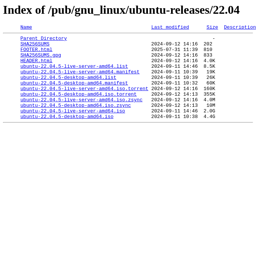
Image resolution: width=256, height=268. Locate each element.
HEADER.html (36, 67)
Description (240, 28)
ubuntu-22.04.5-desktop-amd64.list (68, 87)
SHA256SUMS (35, 47)
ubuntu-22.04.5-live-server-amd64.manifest (80, 80)
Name (26, 28)
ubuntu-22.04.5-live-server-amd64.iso (72, 127)
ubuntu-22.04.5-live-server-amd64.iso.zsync (81, 114)
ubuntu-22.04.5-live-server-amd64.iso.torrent (84, 100)
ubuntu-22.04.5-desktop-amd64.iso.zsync (75, 120)
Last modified (170, 28)
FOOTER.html (36, 53)
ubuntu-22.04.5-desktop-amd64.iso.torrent (78, 107)
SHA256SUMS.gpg (40, 60)
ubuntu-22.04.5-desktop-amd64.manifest (74, 93)
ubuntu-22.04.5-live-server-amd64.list (74, 73)
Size (212, 28)
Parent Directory (43, 40)
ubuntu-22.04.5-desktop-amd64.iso (67, 134)
